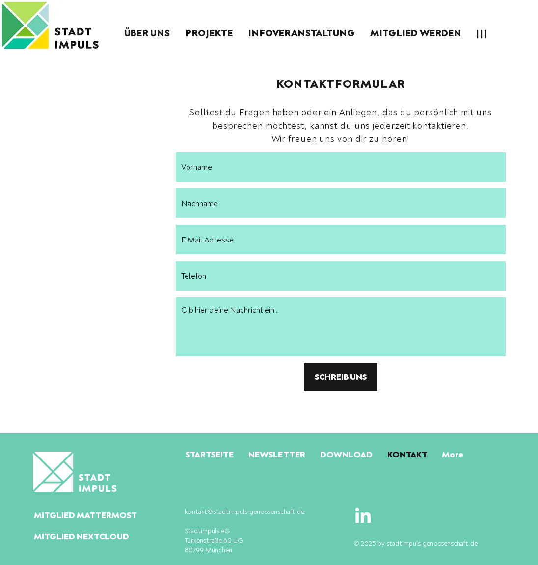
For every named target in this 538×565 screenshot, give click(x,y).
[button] (146, 33)
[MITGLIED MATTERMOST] (106, 515)
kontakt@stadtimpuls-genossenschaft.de (244, 511)
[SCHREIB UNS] (340, 377)
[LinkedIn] (363, 516)
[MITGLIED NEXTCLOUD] (105, 536)
